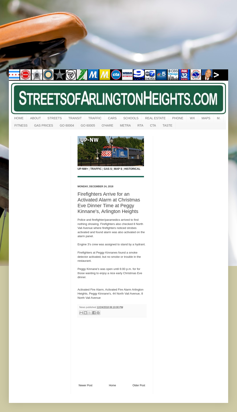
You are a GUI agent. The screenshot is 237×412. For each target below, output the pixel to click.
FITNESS (20, 125)
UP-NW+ (83, 168)
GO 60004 (67, 125)
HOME (18, 118)
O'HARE (107, 125)
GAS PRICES (43, 125)
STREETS (54, 118)
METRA (125, 125)
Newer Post (85, 385)
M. (219, 118)
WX (192, 118)
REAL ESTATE (155, 118)
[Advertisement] (118, 38)
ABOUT (35, 118)
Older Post (138, 385)
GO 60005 (88, 125)
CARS (112, 118)
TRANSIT (75, 118)
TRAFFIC (94, 118)
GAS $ (108, 168)
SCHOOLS (130, 118)
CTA (153, 125)
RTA (140, 125)
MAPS (206, 118)
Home (112, 385)
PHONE (177, 118)
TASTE (167, 125)
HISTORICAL (132, 168)
